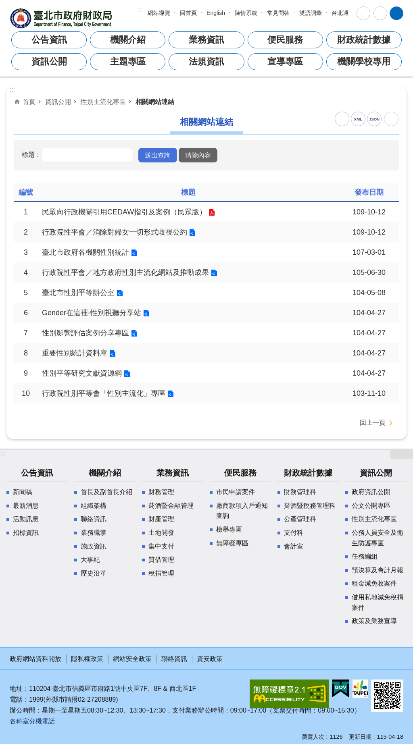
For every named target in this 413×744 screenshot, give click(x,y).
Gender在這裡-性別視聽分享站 (91, 313)
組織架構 (93, 505)
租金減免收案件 (374, 583)
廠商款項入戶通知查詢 (242, 511)
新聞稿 (22, 491)
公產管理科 (300, 518)
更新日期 (360, 737)
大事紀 (90, 559)
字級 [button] (363, 13)
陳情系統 (246, 13)
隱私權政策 (87, 658)
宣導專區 (285, 61)
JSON (374, 119)
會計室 (293, 546)
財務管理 (161, 491)
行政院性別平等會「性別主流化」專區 (103, 393)
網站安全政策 (132, 658)
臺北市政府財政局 (62, 17)
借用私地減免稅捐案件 (377, 602)
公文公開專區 (371, 505)
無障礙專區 (232, 543)
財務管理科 (300, 491)
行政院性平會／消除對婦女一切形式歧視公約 (114, 232)
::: (140, 9)
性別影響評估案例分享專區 (85, 333)
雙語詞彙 (310, 13)
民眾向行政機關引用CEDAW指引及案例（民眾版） (124, 212)
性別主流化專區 (103, 101)
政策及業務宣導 (374, 620)
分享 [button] (380, 13)
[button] (157, 155)
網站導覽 (159, 13)
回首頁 (188, 13)
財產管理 (161, 518)
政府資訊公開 (371, 491)
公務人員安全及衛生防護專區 (377, 538)
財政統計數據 (363, 40)
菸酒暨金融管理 (171, 505)
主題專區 (128, 61)
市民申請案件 (235, 491)
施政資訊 (93, 546)
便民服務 (285, 40)
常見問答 (278, 13)
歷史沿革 (93, 573)
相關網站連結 (155, 101)
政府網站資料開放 (35, 658)
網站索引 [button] (396, 13)
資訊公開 (49, 61)
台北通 (340, 13)
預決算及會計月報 (377, 570)
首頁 (29, 101)
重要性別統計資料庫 (74, 353)
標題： (31, 154)
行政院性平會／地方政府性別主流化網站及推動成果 (125, 272)
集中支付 (161, 546)
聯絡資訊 (93, 518)
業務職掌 (93, 532)
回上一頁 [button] (373, 422)
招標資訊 (26, 532)
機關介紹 (128, 40)
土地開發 (161, 532)
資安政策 (210, 658)
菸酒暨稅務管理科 (310, 505)
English (215, 13)
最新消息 (26, 505)
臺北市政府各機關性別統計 (85, 252)
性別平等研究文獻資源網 (82, 373)
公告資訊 (49, 40)
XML (358, 119)
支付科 (293, 532)
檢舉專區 (229, 529)
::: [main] (12, 89)
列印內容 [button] (391, 119)
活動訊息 (26, 518)
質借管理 (161, 559)
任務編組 (365, 556)
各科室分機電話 (32, 721)
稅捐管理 (161, 573)
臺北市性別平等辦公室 (78, 293)
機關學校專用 (363, 61)
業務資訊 (206, 40)
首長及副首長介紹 (106, 491)
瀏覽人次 (313, 737)
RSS (342, 119)
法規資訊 (206, 61)
